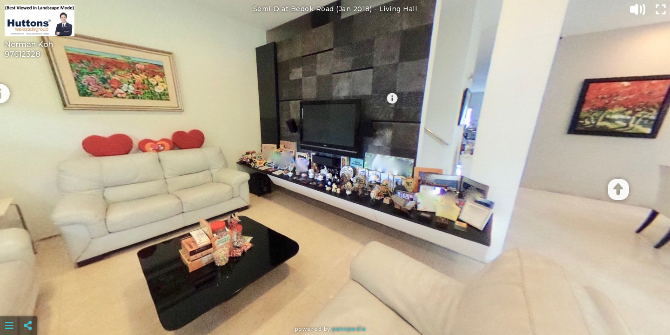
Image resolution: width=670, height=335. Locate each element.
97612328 (22, 54)
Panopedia (349, 328)
